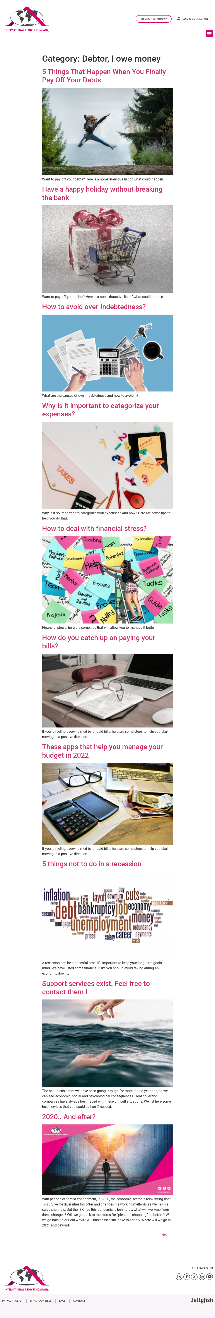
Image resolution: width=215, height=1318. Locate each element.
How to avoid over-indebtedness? (94, 307)
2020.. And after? (69, 1117)
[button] (209, 33)
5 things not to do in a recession (92, 864)
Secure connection (197, 19)
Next (167, 1235)
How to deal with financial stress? (94, 528)
